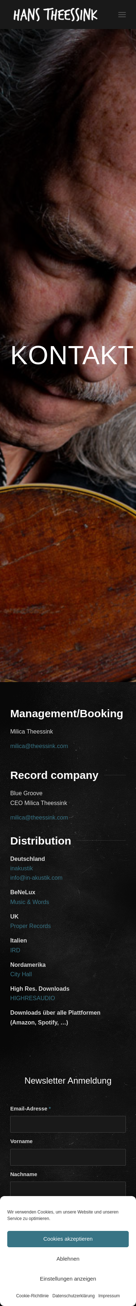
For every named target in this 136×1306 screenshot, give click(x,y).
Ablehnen (68, 1259)
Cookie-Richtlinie (32, 1295)
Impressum (109, 1295)
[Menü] (122, 14)
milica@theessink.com (39, 746)
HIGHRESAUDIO (32, 998)
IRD (15, 950)
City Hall (21, 974)
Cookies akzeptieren (68, 1239)
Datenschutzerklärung (73, 1295)
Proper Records (30, 926)
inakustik (21, 868)
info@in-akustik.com (36, 878)
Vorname (21, 1141)
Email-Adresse (30, 1109)
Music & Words (29, 902)
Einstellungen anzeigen (68, 1279)
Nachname (23, 1174)
